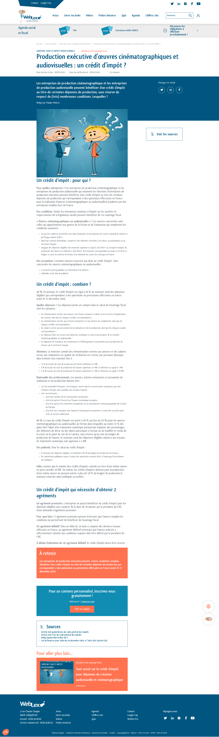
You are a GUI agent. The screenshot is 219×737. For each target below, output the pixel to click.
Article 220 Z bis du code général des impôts (61, 635)
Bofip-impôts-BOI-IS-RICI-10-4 (54, 638)
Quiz (124, 15)
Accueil (39, 44)
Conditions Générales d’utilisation (78, 733)
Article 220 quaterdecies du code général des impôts (65, 632)
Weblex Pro (132, 719)
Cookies (112, 733)
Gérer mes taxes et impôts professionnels (74, 44)
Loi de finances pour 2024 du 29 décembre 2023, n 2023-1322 (68, 641)
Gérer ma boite (50, 44)
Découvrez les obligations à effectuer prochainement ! (179, 30)
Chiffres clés (152, 15)
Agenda (136, 15)
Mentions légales (58, 733)
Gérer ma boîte (72, 15)
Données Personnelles (100, 733)
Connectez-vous (87, 602)
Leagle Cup (46, 3)
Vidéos (89, 15)
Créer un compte (82, 609)
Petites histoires (107, 15)
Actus (55, 15)
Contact (34, 3)
